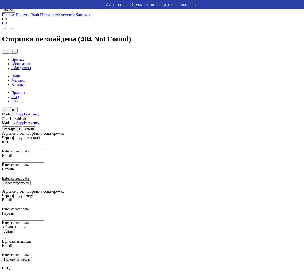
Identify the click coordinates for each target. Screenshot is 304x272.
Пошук (8, 10)
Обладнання (21, 68)
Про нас (8, 15)
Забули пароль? (14, 227)
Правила (18, 93)
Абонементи (65, 15)
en (14, 51)
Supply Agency (27, 114)
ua (5, 51)
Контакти (83, 15)
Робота (17, 101)
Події (35, 15)
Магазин (18, 80)
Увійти (29, 129)
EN (4, 23)
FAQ (15, 97)
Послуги (22, 15)
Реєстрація (12, 129)
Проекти (47, 15)
